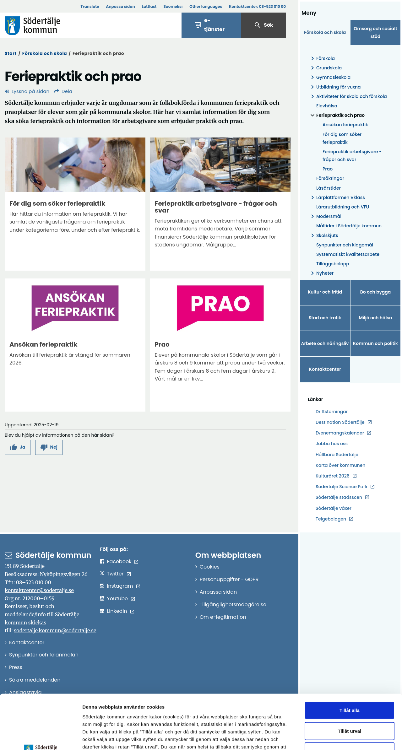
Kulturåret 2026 (333, 476)
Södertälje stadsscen (339, 497)
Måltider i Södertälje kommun (349, 226)
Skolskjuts (323, 236)
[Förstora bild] (75, 165)
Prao (328, 169)
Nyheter (321, 273)
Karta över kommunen (340, 465)
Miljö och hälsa (375, 318)
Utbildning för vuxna (335, 87)
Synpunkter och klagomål (344, 245)
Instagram (120, 586)
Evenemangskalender (340, 433)
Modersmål (325, 216)
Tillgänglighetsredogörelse (233, 604)
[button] (17, 447)
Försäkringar (330, 178)
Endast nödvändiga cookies (349, 695)
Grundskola (325, 68)
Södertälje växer (333, 508)
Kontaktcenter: (257, 6)
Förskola (322, 58)
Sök (263, 25)
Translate (89, 6)
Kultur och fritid (325, 292)
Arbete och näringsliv (325, 343)
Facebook (119, 561)
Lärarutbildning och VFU (342, 207)
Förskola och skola (44, 53)
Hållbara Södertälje (337, 454)
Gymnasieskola (329, 77)
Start (11, 53)
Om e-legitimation (223, 617)
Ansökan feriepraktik (345, 124)
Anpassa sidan (120, 6)
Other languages (205, 6)
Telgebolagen (331, 519)
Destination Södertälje (340, 422)
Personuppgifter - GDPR (229, 579)
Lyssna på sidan (27, 91)
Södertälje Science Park (341, 487)
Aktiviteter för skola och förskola (348, 96)
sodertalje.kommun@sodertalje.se (55, 630)
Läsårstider (328, 188)
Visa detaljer (344, 737)
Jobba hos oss (332, 444)
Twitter (115, 573)
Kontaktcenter (325, 369)
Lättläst (149, 6)
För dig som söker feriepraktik (342, 138)
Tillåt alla (350, 654)
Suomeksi (172, 6)
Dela (63, 91)
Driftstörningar (332, 411)
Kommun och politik (375, 343)
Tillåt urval (349, 674)
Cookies (210, 566)
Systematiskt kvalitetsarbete (347, 254)
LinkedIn (117, 611)
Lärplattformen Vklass (337, 198)
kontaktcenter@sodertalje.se (39, 590)
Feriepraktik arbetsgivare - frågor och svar (352, 155)
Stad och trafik (325, 318)
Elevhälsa (326, 106)
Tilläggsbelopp (332, 264)
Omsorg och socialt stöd (375, 32)
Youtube (117, 598)
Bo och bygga (375, 292)
